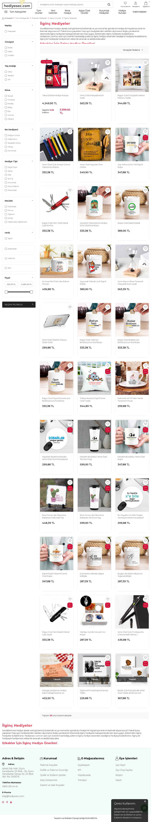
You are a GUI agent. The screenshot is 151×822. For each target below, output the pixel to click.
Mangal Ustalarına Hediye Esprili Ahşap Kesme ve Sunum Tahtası (54, 691)
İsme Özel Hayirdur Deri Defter (91, 165)
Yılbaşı (9, 147)
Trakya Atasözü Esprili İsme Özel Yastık (92, 399)
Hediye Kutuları (122, 11)
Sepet (118, 780)
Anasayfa (7, 18)
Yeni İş (9, 179)
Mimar (9, 210)
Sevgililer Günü (13, 143)
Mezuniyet (11, 190)
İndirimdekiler (140, 11)
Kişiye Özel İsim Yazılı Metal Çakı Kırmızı (55, 224)
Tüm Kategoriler (15, 12)
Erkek (9, 47)
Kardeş (9, 103)
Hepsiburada (84, 775)
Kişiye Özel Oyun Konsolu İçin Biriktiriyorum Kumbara (56, 399)
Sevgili (9, 96)
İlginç (8, 171)
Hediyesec (10, 31)
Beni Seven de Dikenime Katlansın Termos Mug (92, 516)
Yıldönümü (11, 139)
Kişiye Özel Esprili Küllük (129, 223)
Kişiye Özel (11, 167)
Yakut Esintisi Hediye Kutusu (55, 95)
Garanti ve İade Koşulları (52, 785)
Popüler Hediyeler (39, 18)
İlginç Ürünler (55, 18)
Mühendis (10, 206)
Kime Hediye (67, 11)
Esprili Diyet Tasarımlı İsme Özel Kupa (54, 574)
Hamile (9, 115)
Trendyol (82, 780)
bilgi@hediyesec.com (13, 796)
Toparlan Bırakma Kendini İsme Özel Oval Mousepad (55, 457)
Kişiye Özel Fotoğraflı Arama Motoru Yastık (131, 96)
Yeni (8, 268)
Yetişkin (9, 75)
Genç (8, 72)
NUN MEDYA (91, 818)
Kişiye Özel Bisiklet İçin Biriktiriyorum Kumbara (129, 341)
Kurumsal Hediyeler (104, 11)
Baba (8, 107)
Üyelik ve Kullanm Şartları (53, 775)
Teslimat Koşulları (49, 765)
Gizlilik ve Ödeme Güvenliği (54, 770)
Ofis (8, 175)
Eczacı (9, 218)
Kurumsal (10, 150)
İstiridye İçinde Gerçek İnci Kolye (92, 633)
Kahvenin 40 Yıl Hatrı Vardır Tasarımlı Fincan (130, 399)
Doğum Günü (12, 135)
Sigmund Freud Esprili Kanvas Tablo (94, 691)
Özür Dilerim (12, 186)
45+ (8, 79)
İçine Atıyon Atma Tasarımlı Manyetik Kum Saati (130, 282)
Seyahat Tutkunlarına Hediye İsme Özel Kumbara (93, 224)
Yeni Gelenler (53, 11)
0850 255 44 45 (10, 786)
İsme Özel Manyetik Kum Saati (92, 96)
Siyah (8, 238)
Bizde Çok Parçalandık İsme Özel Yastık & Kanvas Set (131, 691)
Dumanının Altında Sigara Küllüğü (92, 574)
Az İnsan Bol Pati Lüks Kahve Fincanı (55, 282)
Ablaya (9, 119)
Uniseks (9, 55)
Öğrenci (10, 214)
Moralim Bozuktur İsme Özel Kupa (131, 457)
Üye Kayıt (120, 765)
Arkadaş (10, 100)
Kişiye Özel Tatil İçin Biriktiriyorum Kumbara (91, 341)
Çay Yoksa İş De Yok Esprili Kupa (130, 165)
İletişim (119, 775)
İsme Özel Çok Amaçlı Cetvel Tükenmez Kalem (56, 165)
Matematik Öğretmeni (16, 222)
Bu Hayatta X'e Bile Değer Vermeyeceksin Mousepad (130, 516)
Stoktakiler (11, 249)
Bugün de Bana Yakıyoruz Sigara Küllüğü (130, 574)
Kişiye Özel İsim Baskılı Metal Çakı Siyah (55, 633)
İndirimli (10, 258)
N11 (79, 770)
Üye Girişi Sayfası (124, 770)
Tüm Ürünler (38, 11)
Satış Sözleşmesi (48, 780)
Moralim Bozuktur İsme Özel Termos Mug (93, 457)
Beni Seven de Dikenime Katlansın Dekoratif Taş (54, 516)
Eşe (8, 111)
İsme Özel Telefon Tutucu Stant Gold (54, 341)
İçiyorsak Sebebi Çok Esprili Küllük (93, 282)
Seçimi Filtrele (19, 304)
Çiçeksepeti (84, 765)
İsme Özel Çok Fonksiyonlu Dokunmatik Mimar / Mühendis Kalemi (131, 633)
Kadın (9, 51)
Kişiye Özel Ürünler (84, 11)
